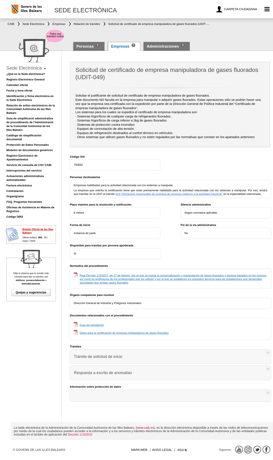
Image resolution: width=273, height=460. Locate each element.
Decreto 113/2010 (80, 434)
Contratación (14, 191)
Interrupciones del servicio (24, 170)
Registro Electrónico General (25, 79)
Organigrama (15, 196)
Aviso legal (162, 449)
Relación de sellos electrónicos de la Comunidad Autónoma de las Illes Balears (30, 109)
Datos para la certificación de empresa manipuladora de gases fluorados (124, 332)
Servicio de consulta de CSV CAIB (28, 165)
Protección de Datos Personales (27, 144)
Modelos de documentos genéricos (29, 150)
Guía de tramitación (92, 325)
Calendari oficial (17, 85)
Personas (85, 46)
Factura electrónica (19, 185)
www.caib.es (145, 427)
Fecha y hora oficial (19, 90)
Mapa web (139, 449)
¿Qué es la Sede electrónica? (25, 74)
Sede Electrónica (24, 68)
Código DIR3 (14, 216)
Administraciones (163, 46)
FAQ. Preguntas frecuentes (24, 201)
